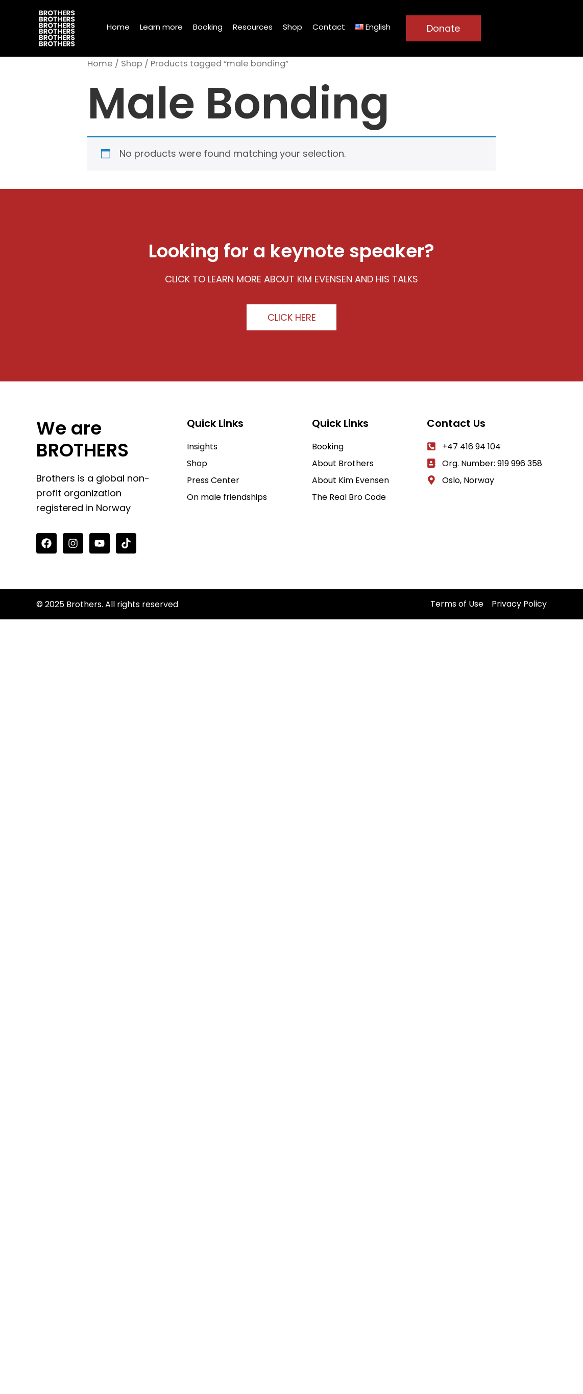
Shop (292, 26)
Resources (253, 26)
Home (118, 26)
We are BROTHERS (82, 439)
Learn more (161, 26)
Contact (328, 26)
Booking (208, 26)
